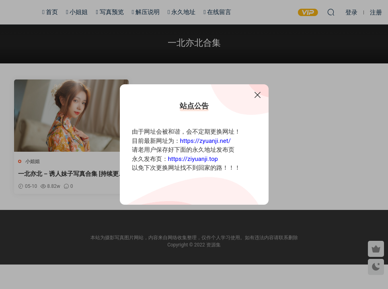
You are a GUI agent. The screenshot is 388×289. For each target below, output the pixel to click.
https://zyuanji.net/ (205, 140)
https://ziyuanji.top (193, 159)
